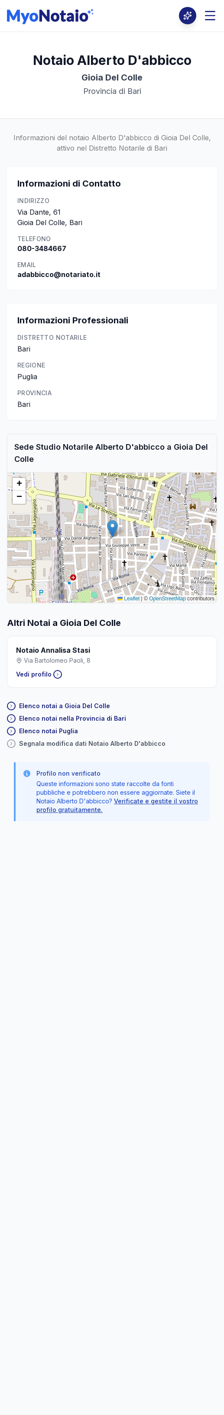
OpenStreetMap (167, 599)
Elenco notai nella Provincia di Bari (66, 718)
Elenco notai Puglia (42, 731)
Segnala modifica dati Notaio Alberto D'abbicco (86, 743)
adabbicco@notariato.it (59, 274)
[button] (112, 529)
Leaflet (128, 599)
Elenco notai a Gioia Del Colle (58, 706)
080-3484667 (41, 248)
